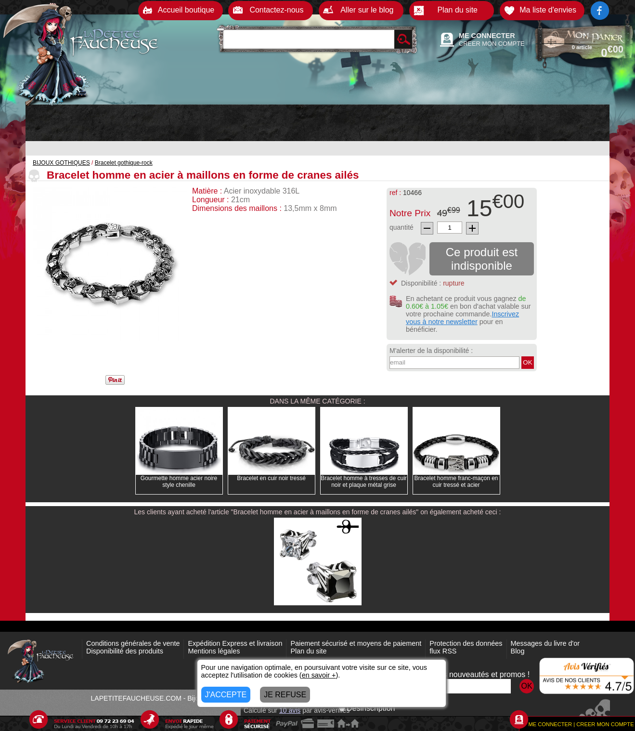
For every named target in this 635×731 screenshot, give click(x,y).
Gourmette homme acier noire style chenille (179, 481)
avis (289, 710)
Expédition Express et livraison (235, 643)
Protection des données (465, 643)
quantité (401, 227)
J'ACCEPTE (226, 695)
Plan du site (308, 651)
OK (527, 362)
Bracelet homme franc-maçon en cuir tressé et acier (456, 481)
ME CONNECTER (487, 35)
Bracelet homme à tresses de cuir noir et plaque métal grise (364, 481)
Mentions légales (214, 651)
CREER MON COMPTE (492, 43)
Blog (518, 651)
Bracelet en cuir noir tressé (271, 478)
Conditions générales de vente (133, 643)
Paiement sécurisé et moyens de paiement (355, 643)
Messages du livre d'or (545, 643)
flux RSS (442, 651)
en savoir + (319, 675)
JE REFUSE (285, 695)
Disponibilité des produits (124, 651)
